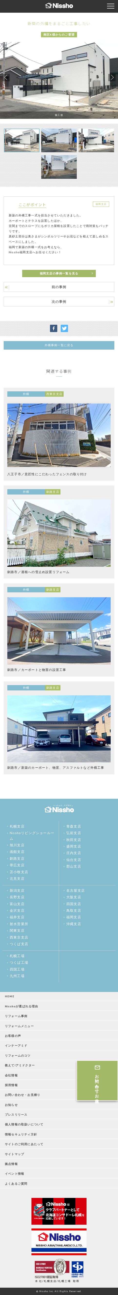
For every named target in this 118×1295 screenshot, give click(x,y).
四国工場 (17, 969)
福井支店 (17, 917)
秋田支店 (73, 840)
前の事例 (59, 287)
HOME (9, 996)
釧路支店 (17, 858)
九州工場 (17, 976)
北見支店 (17, 878)
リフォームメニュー (19, 1026)
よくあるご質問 (16, 1183)
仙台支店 (73, 860)
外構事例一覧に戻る (59, 345)
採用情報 (11, 1085)
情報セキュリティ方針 (21, 1134)
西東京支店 (19, 937)
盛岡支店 (73, 846)
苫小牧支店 (19, 872)
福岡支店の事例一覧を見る (59, 273)
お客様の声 (13, 1036)
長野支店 (17, 897)
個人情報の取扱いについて (24, 1124)
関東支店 (17, 930)
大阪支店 (73, 897)
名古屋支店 (75, 890)
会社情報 (11, 1075)
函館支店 (17, 852)
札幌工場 (17, 956)
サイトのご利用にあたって (24, 1144)
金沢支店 (17, 910)
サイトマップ (14, 1154)
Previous (6, 77)
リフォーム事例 (16, 1016)
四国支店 (73, 904)
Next (112, 77)
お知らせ (11, 1105)
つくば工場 (19, 962)
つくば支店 (19, 944)
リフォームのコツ (18, 1055)
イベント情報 (14, 1173)
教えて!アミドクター (20, 1065)
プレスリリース (16, 1114)
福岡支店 (73, 917)
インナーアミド (16, 1045)
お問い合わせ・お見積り (22, 1095)
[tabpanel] (59, 80)
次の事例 (59, 301)
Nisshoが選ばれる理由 (21, 1006)
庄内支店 (73, 853)
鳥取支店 (73, 910)
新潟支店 (17, 890)
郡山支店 (73, 866)
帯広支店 (17, 865)
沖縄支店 (73, 924)
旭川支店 (17, 845)
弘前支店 (73, 833)
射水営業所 (19, 924)
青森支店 (73, 826)
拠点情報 (11, 1164)
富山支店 (17, 904)
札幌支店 (17, 826)
